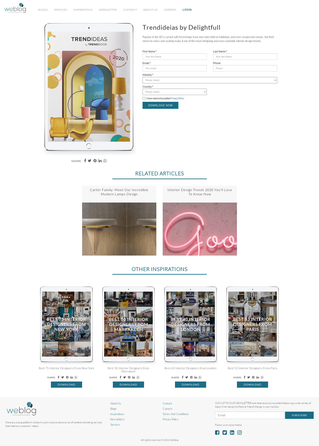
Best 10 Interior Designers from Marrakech (128, 369)
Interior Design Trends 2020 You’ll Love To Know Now (199, 192)
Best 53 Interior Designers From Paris (252, 368)
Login (187, 9)
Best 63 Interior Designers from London (190, 368)
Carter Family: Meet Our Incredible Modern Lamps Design (119, 192)
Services (60, 9)
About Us (150, 9)
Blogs (43, 9)
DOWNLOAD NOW (160, 105)
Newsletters (117, 419)
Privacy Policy (177, 98)
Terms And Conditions (176, 414)
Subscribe (299, 415)
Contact (130, 9)
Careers (170, 9)
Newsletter (108, 9)
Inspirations (83, 9)
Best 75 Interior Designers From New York (66, 368)
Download (66, 384)
